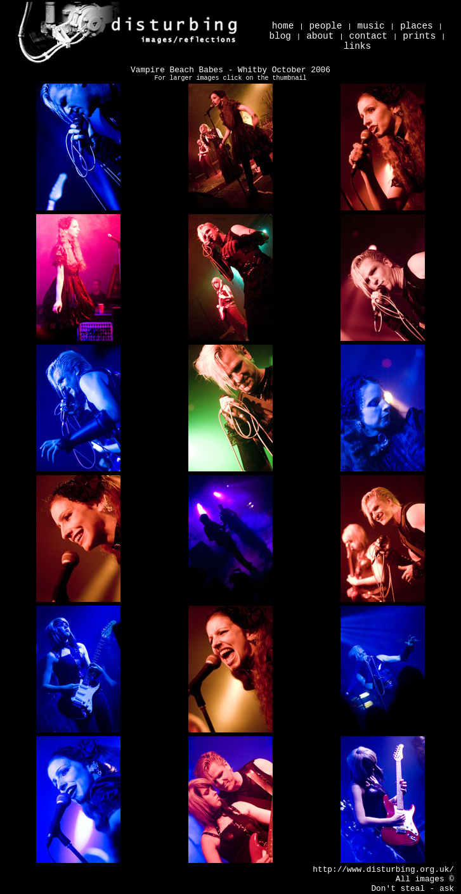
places (416, 26)
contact (368, 36)
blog (280, 36)
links (357, 46)
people (325, 26)
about (320, 36)
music (371, 26)
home (283, 26)
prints (419, 36)
